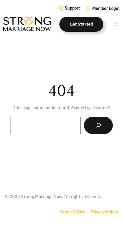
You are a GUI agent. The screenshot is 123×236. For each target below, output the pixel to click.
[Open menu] (116, 24)
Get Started (81, 24)
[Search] (98, 125)
